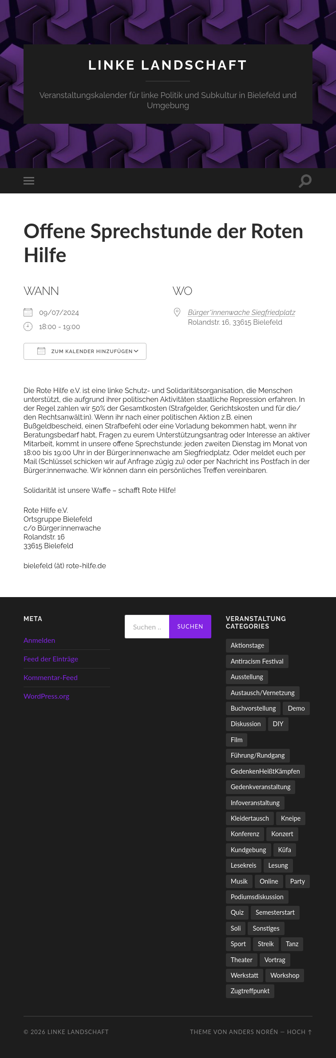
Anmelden (39, 639)
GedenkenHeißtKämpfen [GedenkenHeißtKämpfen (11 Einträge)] (265, 771)
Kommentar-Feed (51, 677)
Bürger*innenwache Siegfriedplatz (242, 312)
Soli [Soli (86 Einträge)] (236, 928)
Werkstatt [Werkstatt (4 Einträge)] (245, 975)
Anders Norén (253, 1031)
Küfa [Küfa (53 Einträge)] (284, 849)
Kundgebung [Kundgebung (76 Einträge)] (248, 849)
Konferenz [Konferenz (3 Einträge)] (245, 834)
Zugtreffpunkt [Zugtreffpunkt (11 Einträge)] (250, 991)
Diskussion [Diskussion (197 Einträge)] (246, 724)
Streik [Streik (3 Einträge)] (266, 943)
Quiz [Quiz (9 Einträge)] (237, 912)
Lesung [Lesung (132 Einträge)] (278, 865)
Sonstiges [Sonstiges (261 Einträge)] (266, 928)
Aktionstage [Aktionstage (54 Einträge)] (248, 645)
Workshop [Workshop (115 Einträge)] (284, 975)
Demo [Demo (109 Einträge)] (296, 708)
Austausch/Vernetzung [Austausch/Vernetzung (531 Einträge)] (263, 692)
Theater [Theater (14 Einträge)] (242, 959)
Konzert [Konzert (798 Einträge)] (282, 834)
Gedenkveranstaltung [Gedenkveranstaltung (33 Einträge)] (261, 786)
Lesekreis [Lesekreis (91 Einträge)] (244, 865)
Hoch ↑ (299, 1031)
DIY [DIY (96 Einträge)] (278, 724)
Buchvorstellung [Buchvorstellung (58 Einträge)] (253, 708)
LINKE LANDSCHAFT (167, 64)
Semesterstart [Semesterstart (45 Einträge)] (275, 912)
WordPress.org (46, 695)
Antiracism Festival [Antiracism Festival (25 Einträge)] (257, 661)
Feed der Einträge (51, 658)
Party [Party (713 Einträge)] (297, 881)
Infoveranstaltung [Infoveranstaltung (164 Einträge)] (255, 802)
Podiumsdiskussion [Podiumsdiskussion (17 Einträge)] (257, 896)
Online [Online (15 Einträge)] (269, 881)
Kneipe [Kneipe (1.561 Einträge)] (290, 818)
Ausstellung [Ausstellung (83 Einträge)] (247, 676)
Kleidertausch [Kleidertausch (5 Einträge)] (250, 818)
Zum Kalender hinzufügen (85, 350)
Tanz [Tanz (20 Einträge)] (292, 943)
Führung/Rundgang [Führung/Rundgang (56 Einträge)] (258, 755)
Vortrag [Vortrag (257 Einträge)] (275, 959)
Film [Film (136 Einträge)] (237, 739)
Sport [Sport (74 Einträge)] (238, 943)
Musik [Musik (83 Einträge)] (239, 881)
